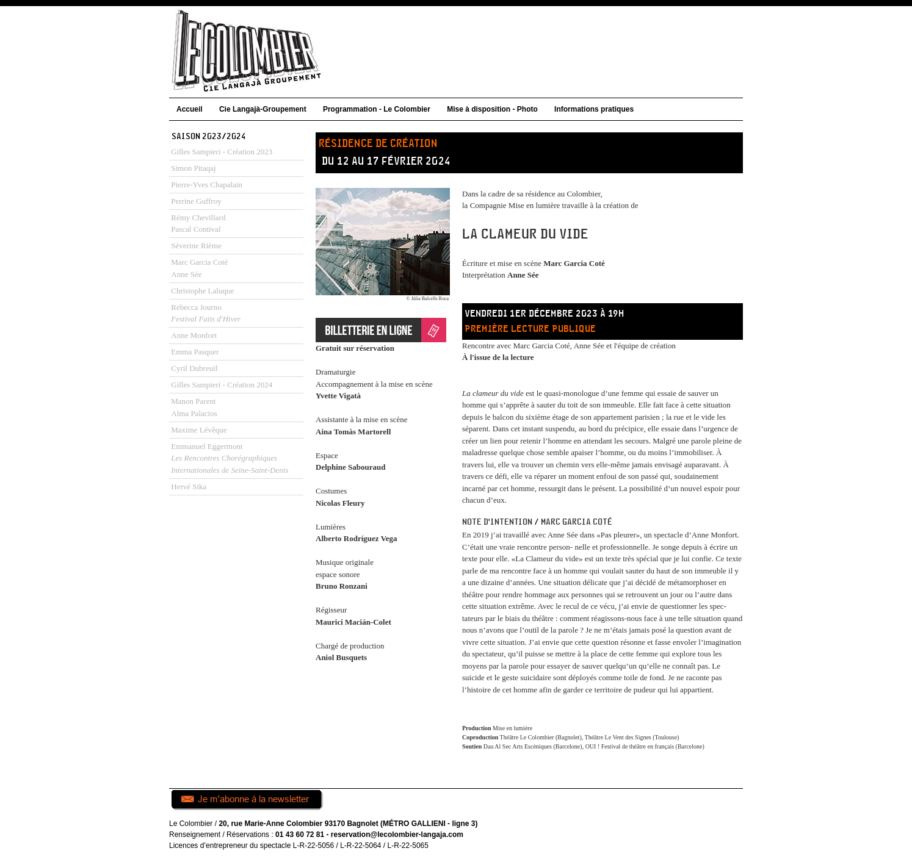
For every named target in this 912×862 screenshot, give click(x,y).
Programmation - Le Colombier (376, 109)
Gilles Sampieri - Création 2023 (221, 151)
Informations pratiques (594, 109)
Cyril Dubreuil (194, 368)
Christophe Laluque (202, 290)
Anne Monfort (194, 335)
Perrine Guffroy (196, 201)
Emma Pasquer (195, 351)
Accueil (189, 109)
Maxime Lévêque (198, 429)
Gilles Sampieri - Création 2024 (221, 384)
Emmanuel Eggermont (229, 458)
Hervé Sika (188, 486)
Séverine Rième (196, 245)
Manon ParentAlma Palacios (194, 407)
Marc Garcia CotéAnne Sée (199, 268)
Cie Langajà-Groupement (262, 109)
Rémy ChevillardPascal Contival (198, 223)
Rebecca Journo (206, 313)
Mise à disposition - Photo (492, 109)
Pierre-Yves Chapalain (206, 184)
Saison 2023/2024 (209, 136)
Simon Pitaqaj (193, 168)
